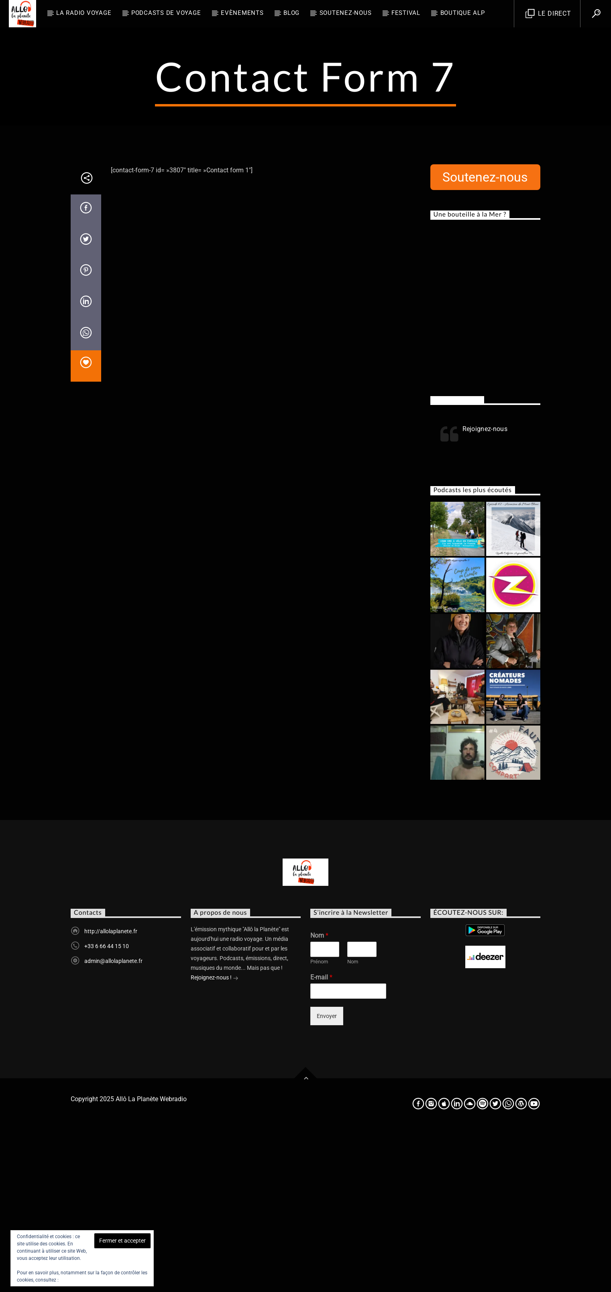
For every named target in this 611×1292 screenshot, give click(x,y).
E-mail (321, 1139)
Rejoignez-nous (457, 562)
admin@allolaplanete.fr (113, 1123)
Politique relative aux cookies (91, 1280)
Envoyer (327, 1178)
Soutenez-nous (346, 12)
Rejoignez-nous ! (214, 1141)
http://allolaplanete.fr (110, 1093)
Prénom (319, 1124)
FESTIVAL (405, 12)
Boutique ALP (462, 12)
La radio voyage (83, 12)
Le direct (548, 13)
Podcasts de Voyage (166, 12)
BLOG (291, 12)
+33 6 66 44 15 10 (106, 1108)
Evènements (242, 12)
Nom (319, 1098)
